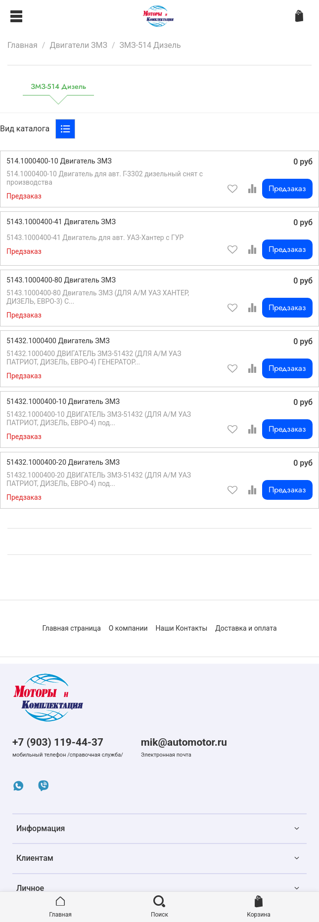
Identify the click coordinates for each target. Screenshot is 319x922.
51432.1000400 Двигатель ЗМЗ (58, 341)
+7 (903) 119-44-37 (57, 742)
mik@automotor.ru (184, 742)
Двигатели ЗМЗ (78, 45)
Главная (22, 45)
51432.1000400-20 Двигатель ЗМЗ (63, 462)
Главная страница (71, 628)
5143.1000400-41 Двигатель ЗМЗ (61, 222)
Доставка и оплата (245, 628)
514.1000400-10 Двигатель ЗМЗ (59, 161)
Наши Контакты (182, 628)
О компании (128, 628)
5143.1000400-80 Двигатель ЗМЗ (61, 280)
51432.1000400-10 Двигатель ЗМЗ (63, 402)
